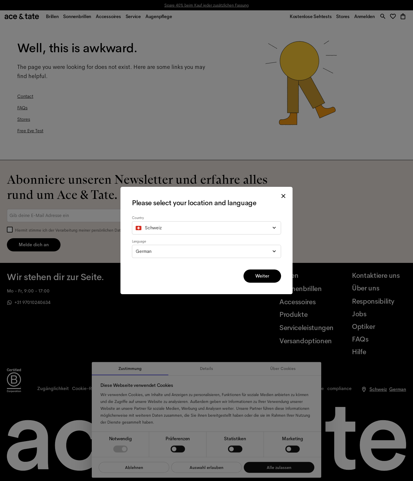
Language (139, 241)
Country (138, 218)
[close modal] (283, 196)
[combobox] (206, 227)
